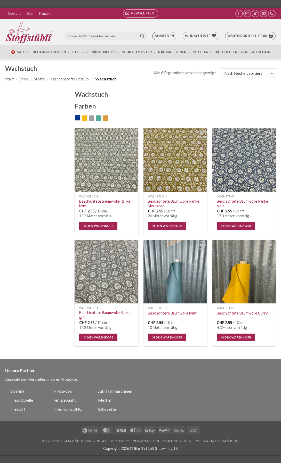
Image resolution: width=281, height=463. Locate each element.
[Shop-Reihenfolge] (248, 73)
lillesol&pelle (21, 400)
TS (175, 448)
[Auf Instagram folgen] (247, 13)
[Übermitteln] (142, 36)
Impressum (120, 441)
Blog (30, 13)
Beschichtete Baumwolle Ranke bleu (242, 203)
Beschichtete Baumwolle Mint (172, 313)
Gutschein (260, 52)
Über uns (14, 13)
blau (80, 118)
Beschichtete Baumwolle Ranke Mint (105, 203)
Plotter (202, 52)
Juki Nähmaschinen (115, 390)
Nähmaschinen (174, 52)
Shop (23, 78)
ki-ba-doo (63, 390)
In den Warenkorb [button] (98, 225)
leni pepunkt (65, 400)
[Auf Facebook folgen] (239, 13)
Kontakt (45, 13)
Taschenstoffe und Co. (70, 78)
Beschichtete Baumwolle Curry (242, 313)
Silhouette (107, 409)
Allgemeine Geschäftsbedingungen (75, 441)
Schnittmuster (139, 52)
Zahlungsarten (176, 441)
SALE (20, 52)
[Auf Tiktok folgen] (255, 13)
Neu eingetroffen (51, 52)
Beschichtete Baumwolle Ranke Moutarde (173, 203)
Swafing (17, 390)
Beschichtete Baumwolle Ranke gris (105, 315)
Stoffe (80, 52)
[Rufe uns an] (272, 13)
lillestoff (17, 409)
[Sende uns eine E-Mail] (263, 13)
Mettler (105, 400)
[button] (140, 13)
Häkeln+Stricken (231, 52)
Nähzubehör (105, 52)
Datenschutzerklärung (217, 441)
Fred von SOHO (68, 409)
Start (9, 78)
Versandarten (146, 441)
